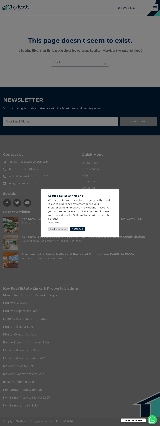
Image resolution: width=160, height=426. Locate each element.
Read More (54, 222)
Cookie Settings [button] (58, 229)
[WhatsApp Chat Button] (152, 419)
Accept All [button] (77, 229)
